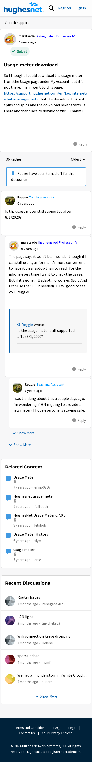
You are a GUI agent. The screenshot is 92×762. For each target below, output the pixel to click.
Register (64, 8)
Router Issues (28, 597)
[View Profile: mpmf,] (10, 659)
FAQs (57, 727)
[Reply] (80, 144)
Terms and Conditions (30, 727)
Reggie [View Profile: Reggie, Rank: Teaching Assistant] (22, 197)
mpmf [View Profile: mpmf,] (46, 662)
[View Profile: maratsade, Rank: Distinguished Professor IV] (10, 39)
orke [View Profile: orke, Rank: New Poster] (37, 559)
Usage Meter (24, 477)
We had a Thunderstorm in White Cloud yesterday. (50, 675)
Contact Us (27, 733)
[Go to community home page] (24, 8)
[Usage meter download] (26, 203)
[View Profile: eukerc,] (10, 679)
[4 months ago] (27, 662)
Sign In (81, 8)
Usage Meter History (30, 534)
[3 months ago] (27, 604)
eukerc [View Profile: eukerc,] (47, 681)
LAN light (25, 616)
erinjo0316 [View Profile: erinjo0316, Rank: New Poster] (42, 487)
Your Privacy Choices (57, 733)
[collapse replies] (46, 193)
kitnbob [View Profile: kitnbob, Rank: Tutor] (40, 525)
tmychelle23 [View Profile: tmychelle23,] (51, 623)
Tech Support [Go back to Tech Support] (16, 22)
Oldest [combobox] (78, 159)
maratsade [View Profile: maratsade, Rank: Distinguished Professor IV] (27, 36)
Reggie (27, 324)
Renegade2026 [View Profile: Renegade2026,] (53, 604)
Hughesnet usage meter (33, 496)
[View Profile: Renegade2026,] (10, 601)
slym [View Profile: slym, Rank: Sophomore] (37, 540)
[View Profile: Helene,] (10, 640)
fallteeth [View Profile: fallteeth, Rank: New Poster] (41, 506)
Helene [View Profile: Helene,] (47, 643)
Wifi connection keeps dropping (44, 636)
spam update (28, 655)
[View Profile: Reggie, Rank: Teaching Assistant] (10, 200)
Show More (23, 433)
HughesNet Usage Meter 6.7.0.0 (39, 515)
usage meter (24, 549)
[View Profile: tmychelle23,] (10, 620)
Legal (72, 727)
